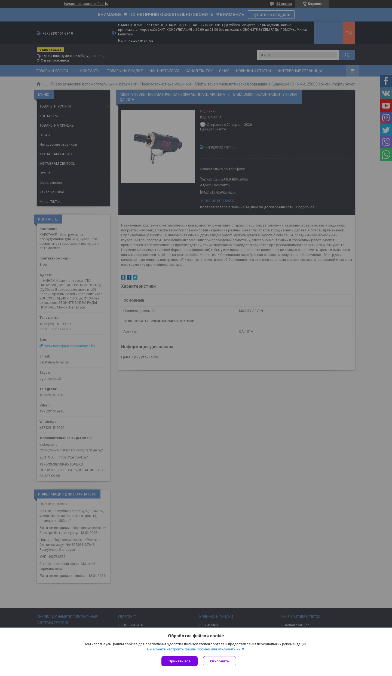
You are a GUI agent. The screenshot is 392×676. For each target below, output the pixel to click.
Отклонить (219, 661)
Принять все (180, 661)
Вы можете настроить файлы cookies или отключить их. (194, 649)
